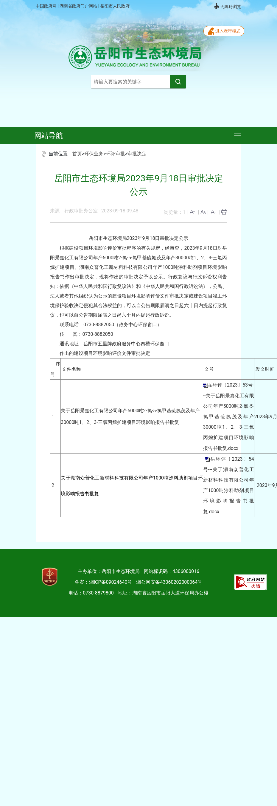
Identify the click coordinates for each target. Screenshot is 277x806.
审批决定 (137, 154)
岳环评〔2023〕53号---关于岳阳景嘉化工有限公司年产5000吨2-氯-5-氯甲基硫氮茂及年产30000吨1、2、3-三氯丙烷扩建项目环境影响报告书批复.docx (228, 416)
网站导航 (48, 135)
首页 (77, 154)
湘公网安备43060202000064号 (169, 582)
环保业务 (93, 154)
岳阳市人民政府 (115, 6)
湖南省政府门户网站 (79, 6)
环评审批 (115, 154)
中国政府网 (46, 6)
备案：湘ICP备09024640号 (103, 582)
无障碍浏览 (227, 6)
